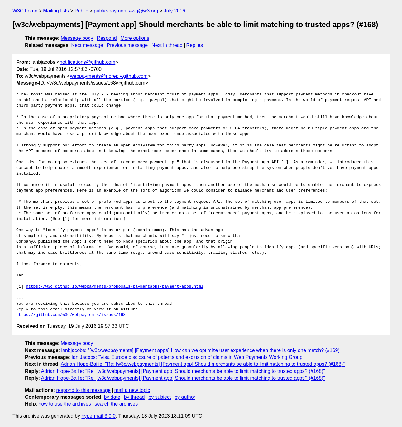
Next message (87, 45)
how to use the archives (65, 403)
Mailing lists (56, 10)
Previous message (127, 45)
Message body (77, 38)
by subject (159, 397)
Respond (107, 38)
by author (185, 397)
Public (81, 10)
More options (135, 38)
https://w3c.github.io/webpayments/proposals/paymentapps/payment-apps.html (114, 287)
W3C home (24, 10)
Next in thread (167, 45)
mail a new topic (132, 390)
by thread (134, 397)
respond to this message (83, 390)
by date (112, 397)
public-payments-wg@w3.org (126, 10)
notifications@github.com (87, 62)
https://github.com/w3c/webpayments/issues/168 (71, 315)
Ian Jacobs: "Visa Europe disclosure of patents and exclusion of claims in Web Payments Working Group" (187, 357)
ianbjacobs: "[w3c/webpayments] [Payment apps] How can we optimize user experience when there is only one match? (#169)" (201, 350)
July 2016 (174, 10)
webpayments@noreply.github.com (109, 76)
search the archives (116, 403)
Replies (194, 45)
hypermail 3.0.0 (98, 416)
